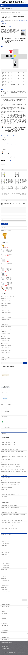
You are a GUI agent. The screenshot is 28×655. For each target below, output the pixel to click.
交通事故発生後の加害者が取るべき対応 (8, 445)
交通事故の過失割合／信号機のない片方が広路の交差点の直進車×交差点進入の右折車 (9, 181)
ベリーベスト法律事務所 (5, 428)
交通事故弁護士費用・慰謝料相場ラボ (13, 2)
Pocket (10, 26)
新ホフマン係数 (4, 493)
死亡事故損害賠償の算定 (5, 356)
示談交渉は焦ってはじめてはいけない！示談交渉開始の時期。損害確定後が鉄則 (14, 527)
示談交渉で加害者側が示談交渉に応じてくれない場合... (9, 289)
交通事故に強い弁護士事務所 (6, 302)
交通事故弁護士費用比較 (4, 609)
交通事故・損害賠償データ (6, 311)
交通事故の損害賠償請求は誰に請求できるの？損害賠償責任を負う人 (13, 470)
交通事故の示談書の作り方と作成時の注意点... (9, 284)
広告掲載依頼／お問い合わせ (5, 646)
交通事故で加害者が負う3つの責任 (7, 479)
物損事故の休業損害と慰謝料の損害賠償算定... (9, 270)
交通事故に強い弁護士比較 (6, 304)
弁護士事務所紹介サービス (6, 351)
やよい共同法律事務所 (5, 382)
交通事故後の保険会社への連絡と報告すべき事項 (9, 450)
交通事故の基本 (4, 306)
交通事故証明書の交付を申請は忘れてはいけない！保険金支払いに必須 (13, 455)
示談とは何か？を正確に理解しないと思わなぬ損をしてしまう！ (12, 519)
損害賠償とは (3, 463)
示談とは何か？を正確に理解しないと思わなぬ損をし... (9, 279)
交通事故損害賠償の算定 (5, 560)
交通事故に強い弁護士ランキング (7, 231)
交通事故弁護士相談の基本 (6, 313)
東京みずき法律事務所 (5, 394)
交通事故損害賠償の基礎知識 (6, 318)
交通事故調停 (3, 337)
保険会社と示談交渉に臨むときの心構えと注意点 (9, 529)
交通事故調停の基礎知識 (5, 339)
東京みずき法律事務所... (9, 265)
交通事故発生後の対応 (5, 323)
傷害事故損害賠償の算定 (5, 349)
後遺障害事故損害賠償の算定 (6, 353)
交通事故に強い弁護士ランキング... (9, 247)
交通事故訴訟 (3, 332)
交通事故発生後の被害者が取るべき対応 (8, 443)
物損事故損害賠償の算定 (5, 358)
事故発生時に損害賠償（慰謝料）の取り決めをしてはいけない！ (12, 448)
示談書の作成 (4, 577)
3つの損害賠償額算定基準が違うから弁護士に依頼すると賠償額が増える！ (13, 516)
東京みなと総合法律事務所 (6, 406)
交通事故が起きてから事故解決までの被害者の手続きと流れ (11, 441)
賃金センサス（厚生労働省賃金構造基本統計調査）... (9, 251)
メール (2, 218)
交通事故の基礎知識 (4, 309)
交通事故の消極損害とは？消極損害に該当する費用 (10, 495)
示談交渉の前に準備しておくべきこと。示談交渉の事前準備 (11, 521)
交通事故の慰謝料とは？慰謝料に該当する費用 (9, 500)
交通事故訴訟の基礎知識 (5, 335)
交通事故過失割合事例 (22, 20)
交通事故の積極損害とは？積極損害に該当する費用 (10, 486)
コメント (2, 205)
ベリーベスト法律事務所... (9, 261)
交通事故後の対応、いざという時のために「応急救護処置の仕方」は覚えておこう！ (14, 458)
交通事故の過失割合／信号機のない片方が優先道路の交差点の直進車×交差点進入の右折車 (23, 175)
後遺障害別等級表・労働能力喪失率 (7, 488)
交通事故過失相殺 (4, 344)
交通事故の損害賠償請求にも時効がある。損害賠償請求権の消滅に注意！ (14, 472)
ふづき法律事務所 (9, 255)
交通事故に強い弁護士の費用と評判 (7, 297)
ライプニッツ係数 (4, 490)
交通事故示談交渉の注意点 (6, 330)
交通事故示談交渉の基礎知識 (6, 573)
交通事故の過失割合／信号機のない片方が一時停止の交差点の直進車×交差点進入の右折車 (9, 175)
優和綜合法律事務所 (4, 370)
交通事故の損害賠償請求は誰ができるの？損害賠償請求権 (11, 468)
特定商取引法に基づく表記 (5, 648)
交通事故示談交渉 (4, 325)
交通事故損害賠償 (4, 316)
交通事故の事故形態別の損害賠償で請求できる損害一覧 (10, 465)
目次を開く (5, 23)
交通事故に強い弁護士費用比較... (9, 275)
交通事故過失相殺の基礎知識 (6, 346)
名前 (2, 215)
